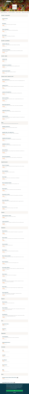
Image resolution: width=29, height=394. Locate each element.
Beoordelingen (14, 1)
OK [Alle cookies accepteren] (14, 390)
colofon (22, 1)
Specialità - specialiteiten (12, 12)
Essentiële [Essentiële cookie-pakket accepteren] (14, 392)
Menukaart (8, 1)
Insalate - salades (18, 12)
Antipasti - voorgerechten (4, 12)
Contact (18, 1)
